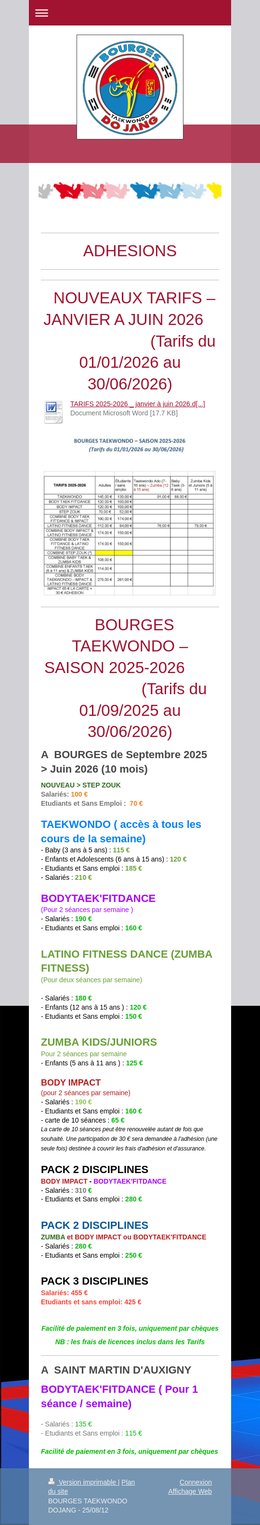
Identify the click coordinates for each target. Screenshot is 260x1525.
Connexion (196, 1482)
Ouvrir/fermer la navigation (130, 12)
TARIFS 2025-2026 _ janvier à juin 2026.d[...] (137, 404)
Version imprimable (83, 1482)
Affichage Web (190, 1491)
